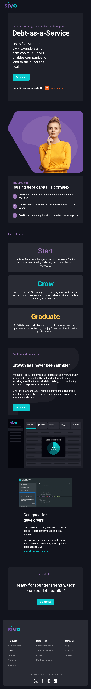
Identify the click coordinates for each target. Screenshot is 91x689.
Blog (66, 645)
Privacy (40, 655)
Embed (11, 655)
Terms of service (44, 650)
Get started (21, 77)
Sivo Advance (14, 645)
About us (68, 650)
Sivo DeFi (12, 665)
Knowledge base (44, 645)
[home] (10, 5)
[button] (85, 5)
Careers (68, 655)
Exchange (13, 660)
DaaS (10, 650)
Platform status (44, 660)
